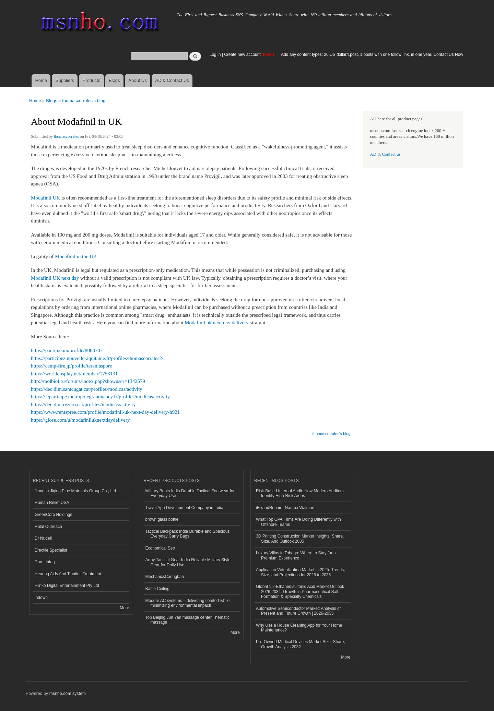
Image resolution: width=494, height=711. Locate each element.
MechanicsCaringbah (164, 576)
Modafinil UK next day (55, 278)
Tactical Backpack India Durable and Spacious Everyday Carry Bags (187, 534)
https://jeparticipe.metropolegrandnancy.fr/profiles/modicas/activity (100, 396)
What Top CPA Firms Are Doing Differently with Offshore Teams (298, 522)
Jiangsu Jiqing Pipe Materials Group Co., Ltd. (76, 491)
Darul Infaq (45, 561)
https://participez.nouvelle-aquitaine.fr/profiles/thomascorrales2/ (97, 358)
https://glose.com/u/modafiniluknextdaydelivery (80, 420)
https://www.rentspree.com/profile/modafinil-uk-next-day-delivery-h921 (105, 412)
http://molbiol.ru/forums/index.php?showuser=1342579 (88, 381)
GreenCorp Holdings (53, 514)
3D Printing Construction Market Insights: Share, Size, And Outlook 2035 (300, 538)
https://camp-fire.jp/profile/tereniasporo (72, 366)
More (124, 607)
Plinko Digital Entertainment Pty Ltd (67, 585)
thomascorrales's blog (83, 100)
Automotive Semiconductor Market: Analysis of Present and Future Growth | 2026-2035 (298, 611)
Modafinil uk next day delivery (216, 322)
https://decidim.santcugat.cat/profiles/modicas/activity (86, 389)
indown (41, 597)
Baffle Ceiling (157, 588)
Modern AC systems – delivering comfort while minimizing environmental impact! (187, 603)
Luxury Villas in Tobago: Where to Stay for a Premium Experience (296, 555)
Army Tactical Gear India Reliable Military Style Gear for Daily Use (188, 562)
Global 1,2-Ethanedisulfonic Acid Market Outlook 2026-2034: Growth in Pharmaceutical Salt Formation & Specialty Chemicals (300, 591)
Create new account (243, 54)
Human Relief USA (52, 502)
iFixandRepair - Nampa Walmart (285, 507)
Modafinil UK (45, 198)
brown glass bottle (162, 519)
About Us (137, 80)
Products (91, 80)
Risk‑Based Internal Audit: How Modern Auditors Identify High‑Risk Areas (300, 493)
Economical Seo (160, 548)
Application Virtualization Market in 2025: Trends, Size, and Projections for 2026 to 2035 (300, 572)
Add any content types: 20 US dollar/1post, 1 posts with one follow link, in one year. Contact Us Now (372, 54)
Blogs (114, 80)
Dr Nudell (43, 538)
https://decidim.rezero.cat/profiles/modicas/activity (83, 404)
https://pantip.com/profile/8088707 (67, 350)
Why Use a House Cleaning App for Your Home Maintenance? (299, 627)
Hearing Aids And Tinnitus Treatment (68, 573)
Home (41, 80)
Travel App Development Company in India (184, 507)
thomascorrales (66, 136)
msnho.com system (67, 693)
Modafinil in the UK (76, 256)
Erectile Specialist (51, 550)
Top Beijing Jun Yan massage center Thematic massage (187, 620)
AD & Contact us (385, 154)
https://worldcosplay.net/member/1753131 (74, 373)
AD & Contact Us (172, 80)
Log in (215, 54)
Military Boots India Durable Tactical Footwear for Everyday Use (190, 493)
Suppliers (65, 80)
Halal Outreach (48, 526)
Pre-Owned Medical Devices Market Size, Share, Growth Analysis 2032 (300, 644)
